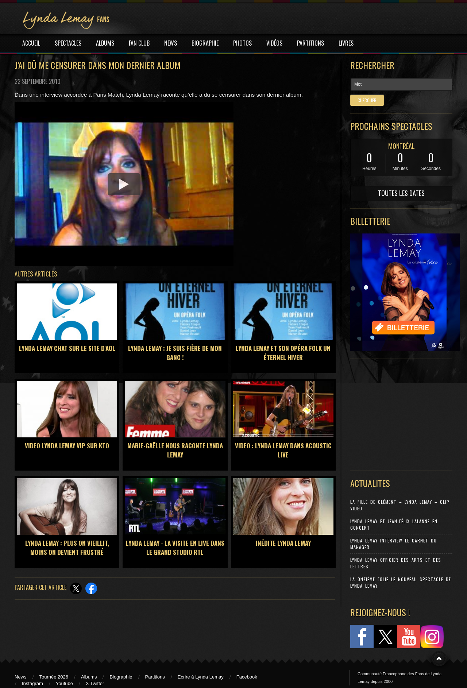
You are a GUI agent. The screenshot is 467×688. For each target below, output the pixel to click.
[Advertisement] (397, 413)
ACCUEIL (31, 43)
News (21, 677)
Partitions (155, 677)
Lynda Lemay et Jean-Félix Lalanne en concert (393, 524)
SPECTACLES (68, 43)
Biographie (120, 677)
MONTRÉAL (401, 146)
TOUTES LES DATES (401, 193)
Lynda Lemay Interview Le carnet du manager (393, 543)
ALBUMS (105, 43)
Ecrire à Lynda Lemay (201, 677)
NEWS (170, 43)
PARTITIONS (310, 43)
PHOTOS (242, 43)
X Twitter (95, 683)
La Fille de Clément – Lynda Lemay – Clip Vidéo (399, 505)
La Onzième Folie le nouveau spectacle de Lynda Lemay (400, 582)
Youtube (64, 683)
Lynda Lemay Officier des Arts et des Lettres (395, 563)
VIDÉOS (274, 43)
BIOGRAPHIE (205, 43)
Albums (89, 677)
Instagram (32, 683)
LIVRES (346, 43)
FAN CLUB (139, 43)
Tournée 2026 (54, 677)
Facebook (246, 677)
